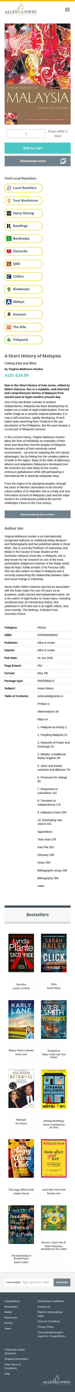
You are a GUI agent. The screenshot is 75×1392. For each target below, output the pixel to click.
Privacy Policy (46, 1326)
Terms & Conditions (49, 1321)
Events (9, 1322)
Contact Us (44, 1306)
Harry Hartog (23, 213)
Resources (11, 1317)
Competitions (12, 1301)
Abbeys (18, 302)
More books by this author (38, 514)
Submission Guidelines (51, 1301)
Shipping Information (16, 1358)
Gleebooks (21, 289)
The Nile (19, 327)
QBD (16, 264)
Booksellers (11, 1306)
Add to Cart (32, 148)
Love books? (13, 1282)
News (8, 1328)
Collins (18, 276)
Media (8, 1312)
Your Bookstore (25, 200)
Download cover (33, 161)
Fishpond (20, 339)
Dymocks (20, 251)
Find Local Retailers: (21, 178)
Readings (20, 226)
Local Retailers (24, 188)
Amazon (19, 314)
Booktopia (21, 238)
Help (7, 1373)
